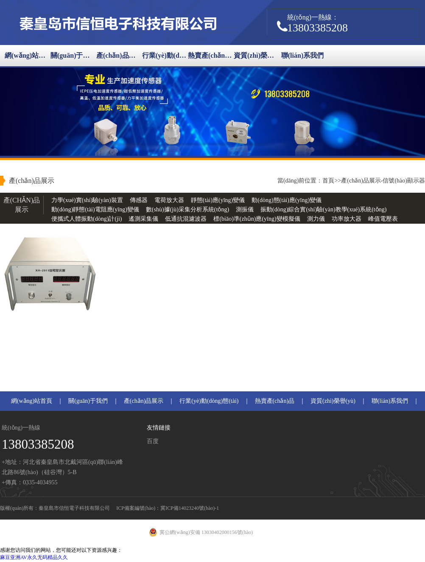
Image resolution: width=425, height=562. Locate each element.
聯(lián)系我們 (302, 55)
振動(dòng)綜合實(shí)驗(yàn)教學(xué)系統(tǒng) (323, 209)
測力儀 (316, 219)
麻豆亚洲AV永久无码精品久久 (34, 557)
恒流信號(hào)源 (72, 228)
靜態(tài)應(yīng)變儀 (218, 200)
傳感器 (139, 200)
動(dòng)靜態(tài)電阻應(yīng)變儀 (95, 209)
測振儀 (245, 209)
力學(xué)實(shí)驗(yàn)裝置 (87, 200)
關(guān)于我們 (73, 55)
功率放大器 (346, 219)
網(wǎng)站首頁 (27, 55)
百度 (153, 441)
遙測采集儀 (143, 219)
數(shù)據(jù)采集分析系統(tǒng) (187, 209)
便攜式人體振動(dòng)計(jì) (86, 219)
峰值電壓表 (383, 219)
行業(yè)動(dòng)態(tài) (165, 55)
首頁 (328, 180)
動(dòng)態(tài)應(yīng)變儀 (287, 200)
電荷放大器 (169, 200)
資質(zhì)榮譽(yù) (257, 55)
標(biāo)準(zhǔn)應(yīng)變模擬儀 (256, 219)
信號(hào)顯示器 (404, 180)
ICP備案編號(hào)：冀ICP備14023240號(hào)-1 (167, 508)
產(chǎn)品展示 (119, 55)
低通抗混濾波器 (186, 219)
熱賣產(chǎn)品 (211, 55)
